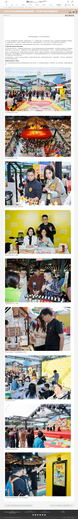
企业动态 (30, 4)
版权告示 (64, 517)
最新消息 (37, 4)
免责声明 (68, 517)
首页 (6, 4)
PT (8, 2)
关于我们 (50, 4)
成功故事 (44, 4)
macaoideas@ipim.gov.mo (45, 512)
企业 (17, 4)
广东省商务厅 (63, 512)
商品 (12, 4)
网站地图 (72, 517)
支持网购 (23, 4)
